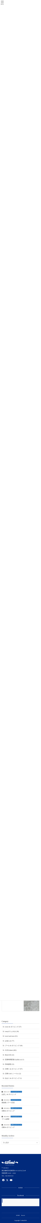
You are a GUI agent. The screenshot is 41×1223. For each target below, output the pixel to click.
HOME (18, 1215)
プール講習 (5, 1119)
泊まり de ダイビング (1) (13, 1078)
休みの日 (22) (9, 1055)
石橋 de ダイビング (8, 1111)
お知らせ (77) (9, 1041)
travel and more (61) (11, 1036)
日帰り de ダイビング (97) (13, 1069)
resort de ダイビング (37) (13, 1027)
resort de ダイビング (16, 1100)
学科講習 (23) (9, 1064)
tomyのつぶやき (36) (12, 1031)
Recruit (23, 1215)
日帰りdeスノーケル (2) (13, 1073)
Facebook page (21, 1201)
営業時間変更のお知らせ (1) (14, 1059)
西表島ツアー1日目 (8, 1102)
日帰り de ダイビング (16, 1108)
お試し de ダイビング (9, 1094)
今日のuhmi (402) (11, 1050)
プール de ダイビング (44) (13, 1045)
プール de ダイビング (16, 1091)
